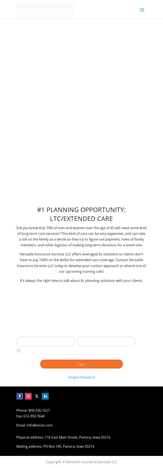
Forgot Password (81, 377)
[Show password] (130, 341)
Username (24, 333)
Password (85, 333)
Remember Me (31, 351)
